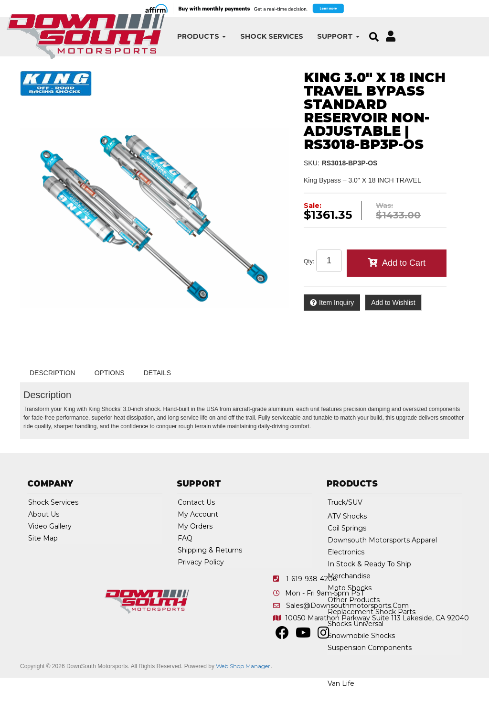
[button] (162, 36)
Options (110, 373)
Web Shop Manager (243, 666)
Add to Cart (403, 263)
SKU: (311, 163)
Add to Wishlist (393, 302)
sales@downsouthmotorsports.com (347, 605)
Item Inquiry (336, 302)
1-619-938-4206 (311, 578)
